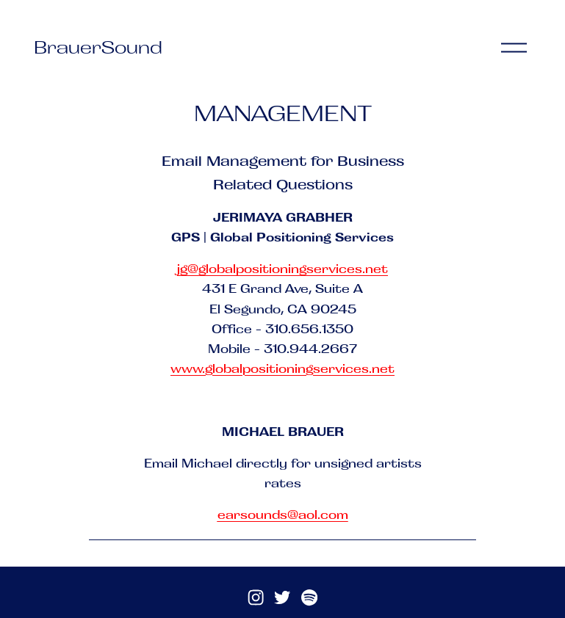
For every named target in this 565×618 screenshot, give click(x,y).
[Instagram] (256, 597)
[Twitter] (282, 597)
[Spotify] (309, 597)
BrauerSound (98, 47)
